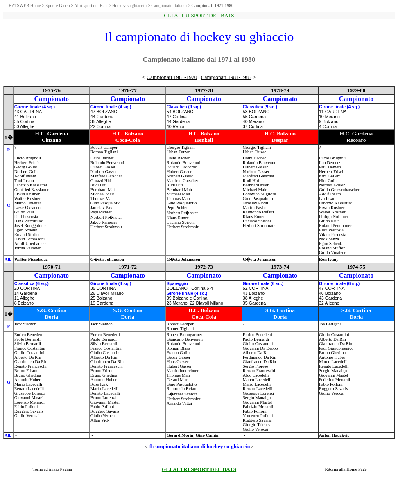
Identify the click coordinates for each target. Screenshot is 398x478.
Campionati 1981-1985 (226, 77)
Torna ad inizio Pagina (52, 469)
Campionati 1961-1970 (172, 77)
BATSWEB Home (25, 5)
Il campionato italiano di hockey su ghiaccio (199, 446)
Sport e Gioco (57, 5)
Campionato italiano (169, 5)
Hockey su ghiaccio (129, 5)
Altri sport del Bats (90, 5)
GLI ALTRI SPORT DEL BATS (199, 469)
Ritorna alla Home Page (345, 469)
